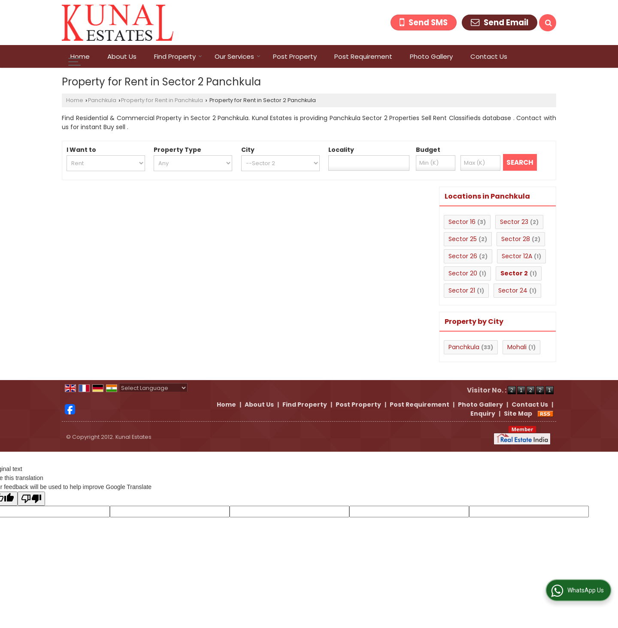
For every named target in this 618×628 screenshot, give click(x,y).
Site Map (518, 413)
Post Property (295, 56)
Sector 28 (515, 239)
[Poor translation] (31, 499)
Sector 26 (462, 256)
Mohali (517, 347)
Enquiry (482, 413)
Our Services (238, 56)
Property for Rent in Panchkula (162, 100)
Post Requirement (363, 56)
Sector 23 (514, 221)
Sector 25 (462, 239)
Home (80, 56)
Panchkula (102, 100)
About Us (121, 56)
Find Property (178, 56)
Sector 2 (514, 273)
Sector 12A (517, 256)
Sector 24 (512, 290)
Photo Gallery (431, 56)
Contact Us (488, 56)
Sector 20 (462, 273)
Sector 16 (462, 221)
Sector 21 (461, 290)
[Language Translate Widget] (153, 388)
